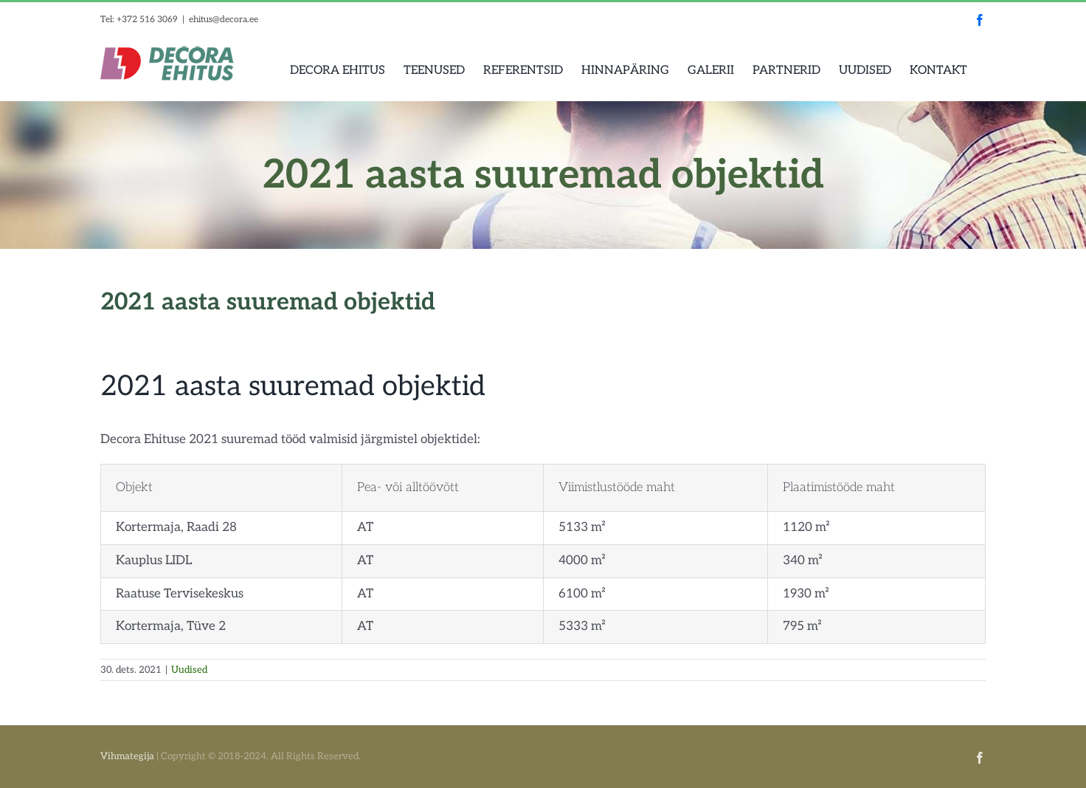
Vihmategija (127, 756)
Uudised (189, 670)
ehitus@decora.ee (223, 19)
